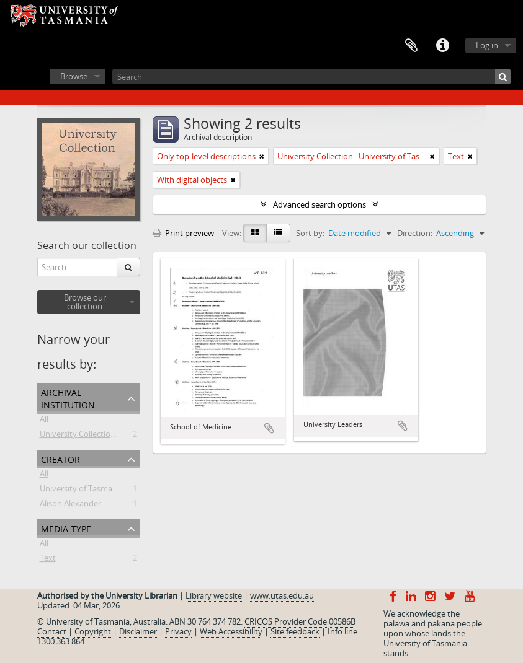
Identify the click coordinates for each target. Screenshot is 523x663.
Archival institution (68, 397)
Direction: (414, 233)
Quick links (442, 45)
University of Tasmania (81, 490)
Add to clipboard (269, 428)
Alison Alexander (70, 505)
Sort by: (310, 233)
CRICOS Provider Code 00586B (299, 621)
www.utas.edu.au (282, 595)
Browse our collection (85, 302)
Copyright (92, 631)
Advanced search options (319, 204)
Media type (66, 527)
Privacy (178, 631)
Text (48, 560)
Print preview (183, 233)
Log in (487, 45)
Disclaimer (138, 631)
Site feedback (295, 631)
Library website (214, 595)
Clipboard (411, 45)
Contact (51, 631)
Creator (60, 458)
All (44, 421)
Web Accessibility (231, 631)
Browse (73, 76)
